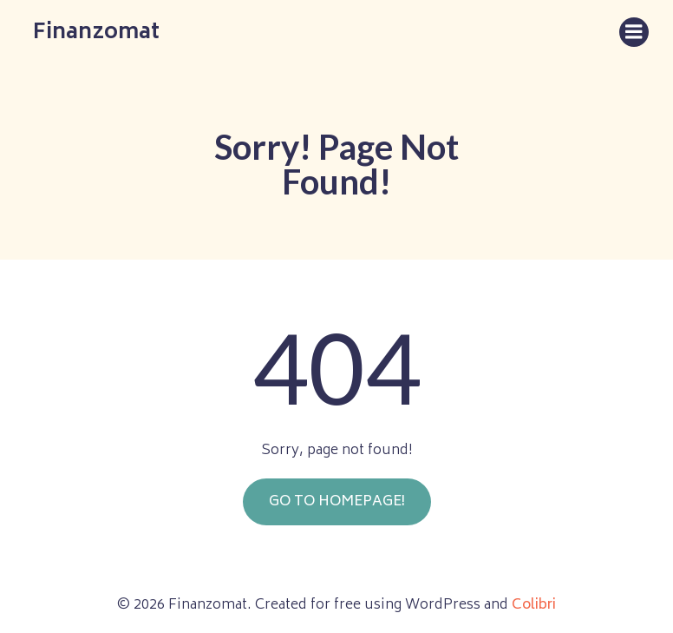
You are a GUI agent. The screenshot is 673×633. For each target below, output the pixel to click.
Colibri (534, 605)
